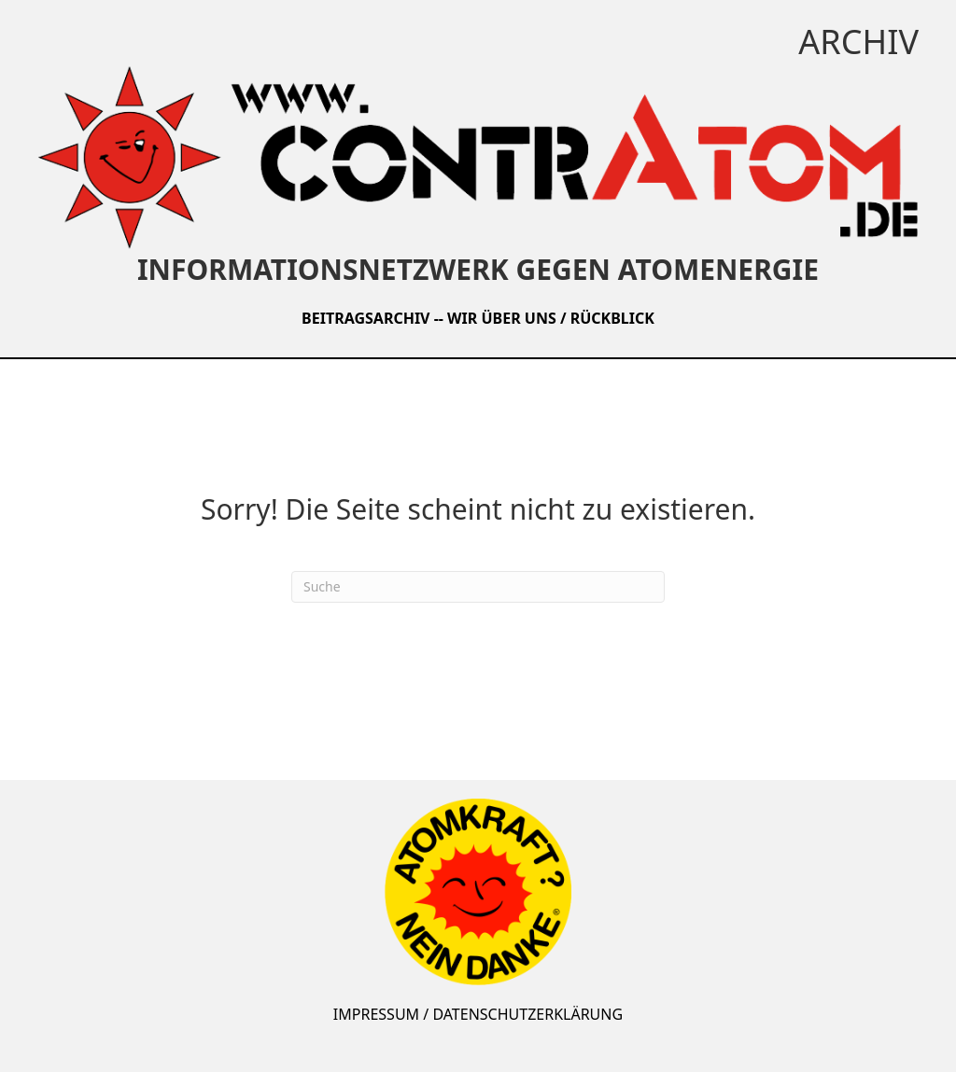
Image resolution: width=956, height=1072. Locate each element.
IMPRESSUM (376, 1014)
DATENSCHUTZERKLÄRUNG (527, 1014)
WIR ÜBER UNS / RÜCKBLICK (550, 318)
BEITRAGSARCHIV (365, 318)
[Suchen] (478, 587)
